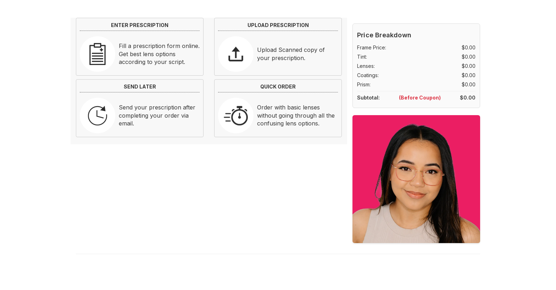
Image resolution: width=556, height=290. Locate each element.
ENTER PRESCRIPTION (139, 25)
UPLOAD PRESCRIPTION (278, 25)
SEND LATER (140, 87)
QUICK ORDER (278, 87)
